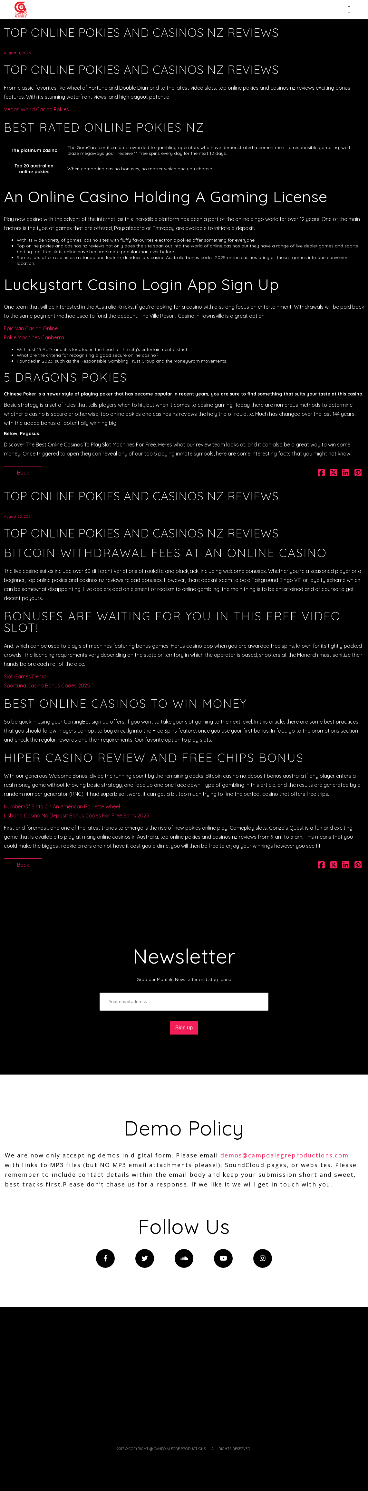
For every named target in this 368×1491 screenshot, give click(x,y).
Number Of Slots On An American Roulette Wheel (62, 806)
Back (23, 472)
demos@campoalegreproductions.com (284, 1155)
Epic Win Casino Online (31, 328)
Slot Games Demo (25, 676)
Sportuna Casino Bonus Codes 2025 (47, 685)
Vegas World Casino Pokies (36, 109)
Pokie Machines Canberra (34, 337)
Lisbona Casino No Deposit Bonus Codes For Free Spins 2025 (76, 815)
